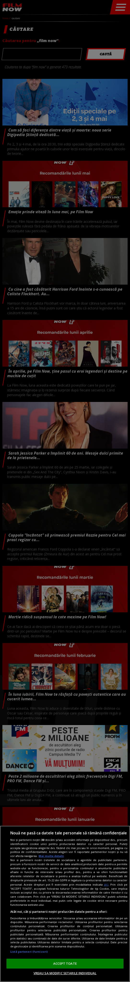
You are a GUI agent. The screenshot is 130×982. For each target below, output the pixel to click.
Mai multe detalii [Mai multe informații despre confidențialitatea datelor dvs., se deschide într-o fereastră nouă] (51, 856)
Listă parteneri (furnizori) (29, 951)
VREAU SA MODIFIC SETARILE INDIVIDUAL (65, 973)
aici (106, 884)
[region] (65, 904)
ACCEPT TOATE (65, 963)
